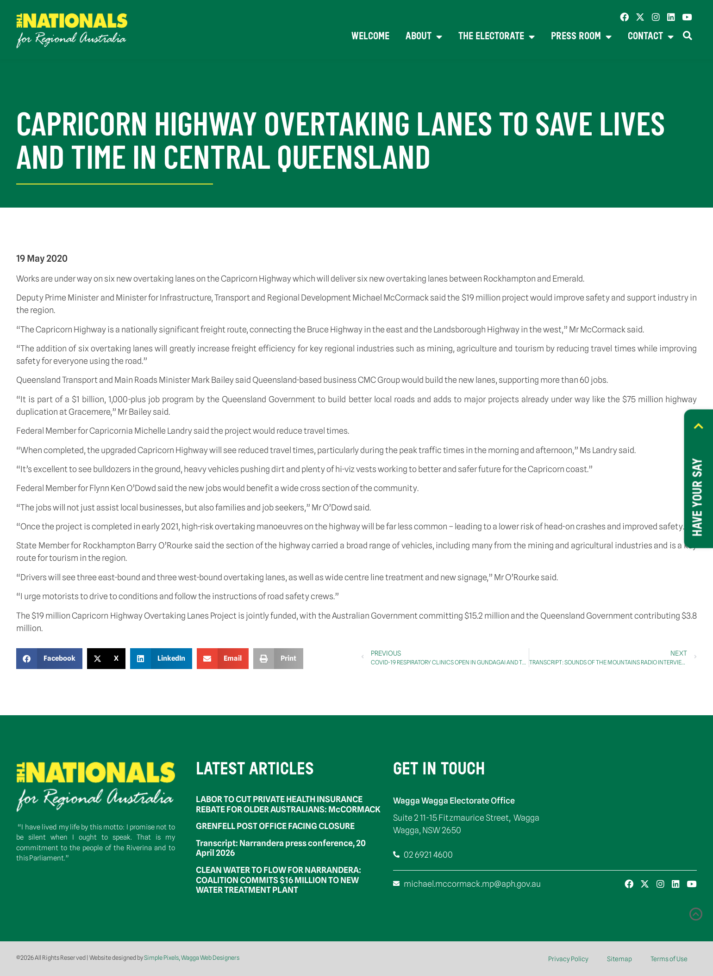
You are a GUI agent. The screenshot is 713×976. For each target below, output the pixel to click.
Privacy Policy (568, 959)
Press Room (581, 37)
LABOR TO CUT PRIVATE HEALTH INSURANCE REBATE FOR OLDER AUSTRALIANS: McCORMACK (288, 804)
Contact (651, 37)
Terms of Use (669, 959)
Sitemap (619, 959)
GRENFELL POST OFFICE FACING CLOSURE (275, 826)
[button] (49, 658)
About (424, 37)
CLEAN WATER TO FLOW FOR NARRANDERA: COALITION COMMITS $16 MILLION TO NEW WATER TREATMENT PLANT (278, 880)
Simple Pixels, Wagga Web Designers (191, 957)
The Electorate (496, 37)
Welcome (370, 37)
